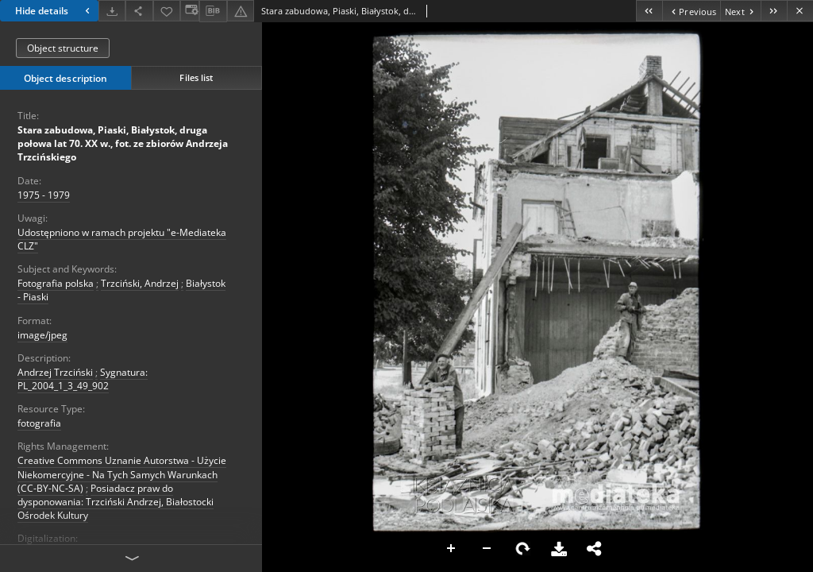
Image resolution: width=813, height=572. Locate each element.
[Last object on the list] (774, 10)
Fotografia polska (55, 283)
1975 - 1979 (43, 195)
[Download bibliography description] (212, 11)
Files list (196, 77)
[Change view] (189, 10)
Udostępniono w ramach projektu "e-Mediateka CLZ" (121, 239)
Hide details (54, 10)
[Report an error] (240, 10)
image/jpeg (42, 335)
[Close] (800, 10)
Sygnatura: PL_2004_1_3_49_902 (82, 378)
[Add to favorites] (166, 10)
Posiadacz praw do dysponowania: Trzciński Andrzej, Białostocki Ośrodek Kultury (115, 501)
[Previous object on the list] (691, 10)
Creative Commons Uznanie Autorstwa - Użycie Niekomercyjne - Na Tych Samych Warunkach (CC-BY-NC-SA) (121, 474)
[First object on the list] (649, 10)
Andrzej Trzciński (55, 372)
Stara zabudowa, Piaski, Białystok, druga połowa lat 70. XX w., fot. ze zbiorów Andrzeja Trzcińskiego (122, 143)
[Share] (138, 10)
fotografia (39, 423)
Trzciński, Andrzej (140, 283)
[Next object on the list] (740, 10)
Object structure (62, 48)
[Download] (111, 10)
